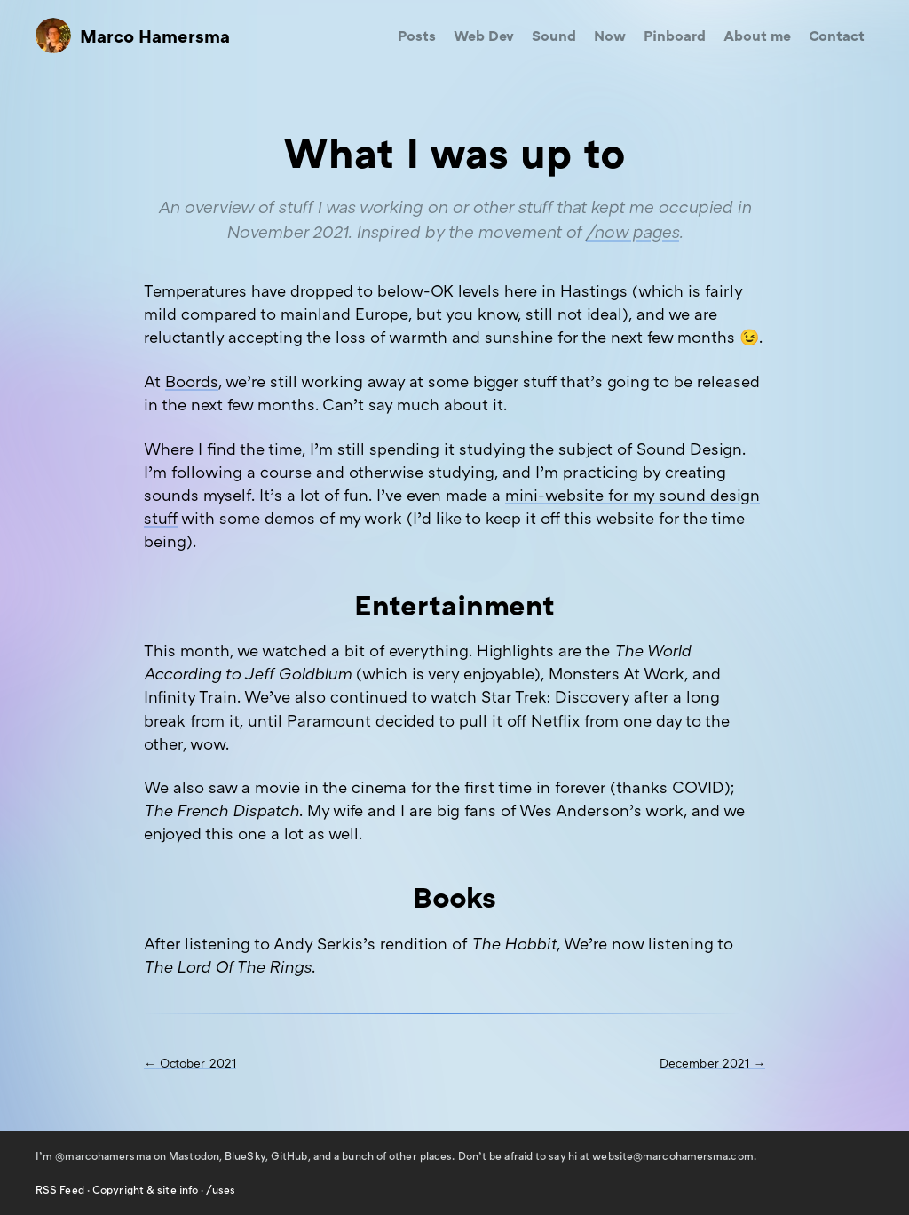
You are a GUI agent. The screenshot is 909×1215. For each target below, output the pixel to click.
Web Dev (484, 35)
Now (610, 35)
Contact (837, 35)
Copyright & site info (145, 1189)
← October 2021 (190, 1063)
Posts (417, 35)
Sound (554, 35)
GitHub (289, 1156)
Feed (60, 1189)
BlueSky (245, 1156)
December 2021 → (712, 1063)
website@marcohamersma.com (672, 1156)
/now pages (632, 231)
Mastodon (194, 1156)
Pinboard (675, 35)
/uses (220, 1189)
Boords (191, 381)
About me (757, 35)
